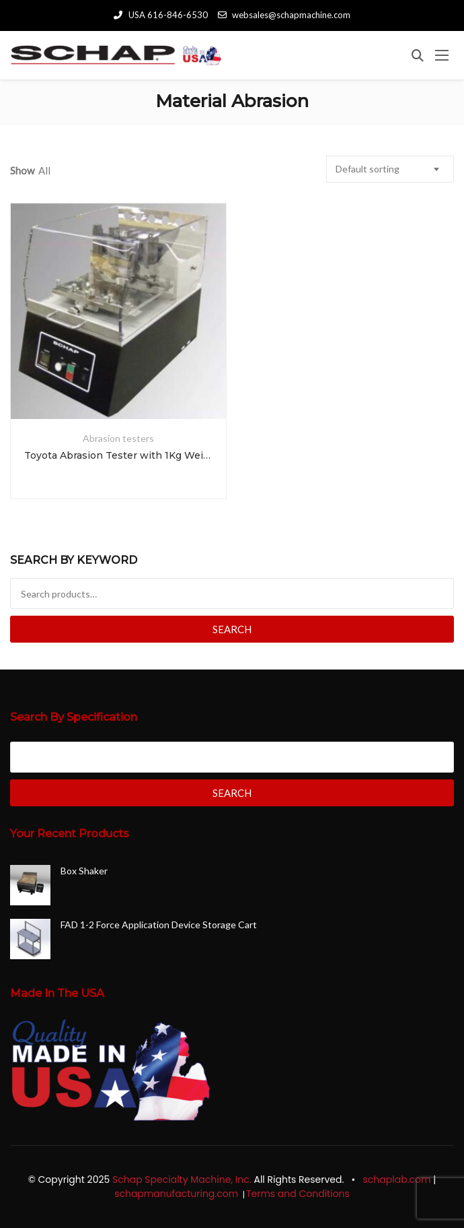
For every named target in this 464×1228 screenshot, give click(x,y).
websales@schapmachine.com (284, 14)
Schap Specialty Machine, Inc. (182, 1179)
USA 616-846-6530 (160, 14)
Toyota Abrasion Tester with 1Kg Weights (118, 455)
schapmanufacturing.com (177, 1193)
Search (232, 629)
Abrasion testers (118, 438)
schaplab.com (397, 1179)
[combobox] (390, 169)
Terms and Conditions (299, 1193)
